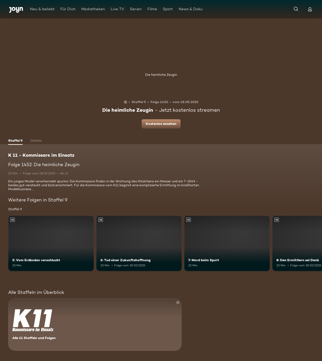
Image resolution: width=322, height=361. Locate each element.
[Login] (310, 9)
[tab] (15, 141)
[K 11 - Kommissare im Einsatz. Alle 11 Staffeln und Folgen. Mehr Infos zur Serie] (95, 324)
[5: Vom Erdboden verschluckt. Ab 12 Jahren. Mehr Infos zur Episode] (51, 243)
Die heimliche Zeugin (161, 75)
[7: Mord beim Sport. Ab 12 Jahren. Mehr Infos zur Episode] (227, 243)
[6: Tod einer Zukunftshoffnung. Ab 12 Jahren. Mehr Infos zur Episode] (139, 243)
